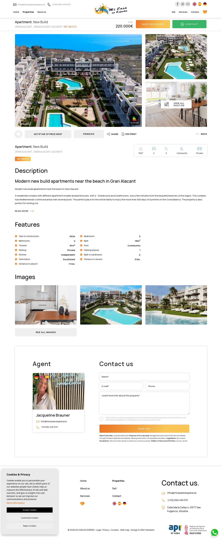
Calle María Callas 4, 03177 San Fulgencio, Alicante (184, 510)
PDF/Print (130, 133)
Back (201, 133)
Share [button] (113, 133)
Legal (98, 530)
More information (16, 502)
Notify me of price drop (48, 133)
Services (183, 12)
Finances (89, 133)
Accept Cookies (29, 509)
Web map (124, 530)
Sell (173, 12)
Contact (195, 12)
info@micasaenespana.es (29, 4)
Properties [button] (28, 12)
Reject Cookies (29, 525)
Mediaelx (150, 530)
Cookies (115, 530)
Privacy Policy (175, 418)
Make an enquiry (153, 24)
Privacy (106, 530)
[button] (46, 332)
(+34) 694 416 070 (59, 4)
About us (41, 12)
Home (16, 12)
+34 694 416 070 (47, 427)
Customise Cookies (29, 517)
